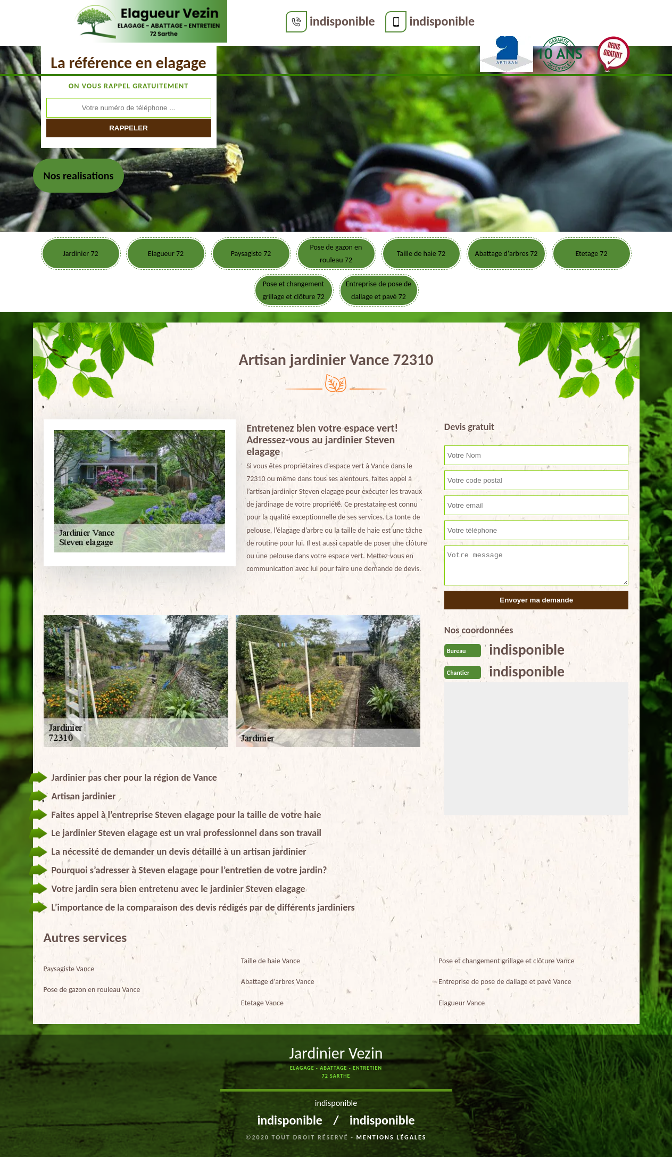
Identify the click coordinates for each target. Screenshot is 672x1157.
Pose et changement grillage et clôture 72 (293, 290)
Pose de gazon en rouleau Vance (92, 989)
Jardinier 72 (80, 253)
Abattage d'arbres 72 (506, 253)
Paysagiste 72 (251, 253)
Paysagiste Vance (69, 968)
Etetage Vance (262, 1002)
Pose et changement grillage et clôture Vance (506, 960)
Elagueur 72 (166, 253)
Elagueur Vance (461, 1002)
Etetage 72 (591, 253)
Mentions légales (391, 1137)
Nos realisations (79, 175)
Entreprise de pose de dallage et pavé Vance (504, 981)
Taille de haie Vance (270, 960)
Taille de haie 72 (421, 253)
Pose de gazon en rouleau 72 (336, 254)
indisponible (274, 21)
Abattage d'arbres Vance (277, 981)
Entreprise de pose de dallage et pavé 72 (379, 290)
